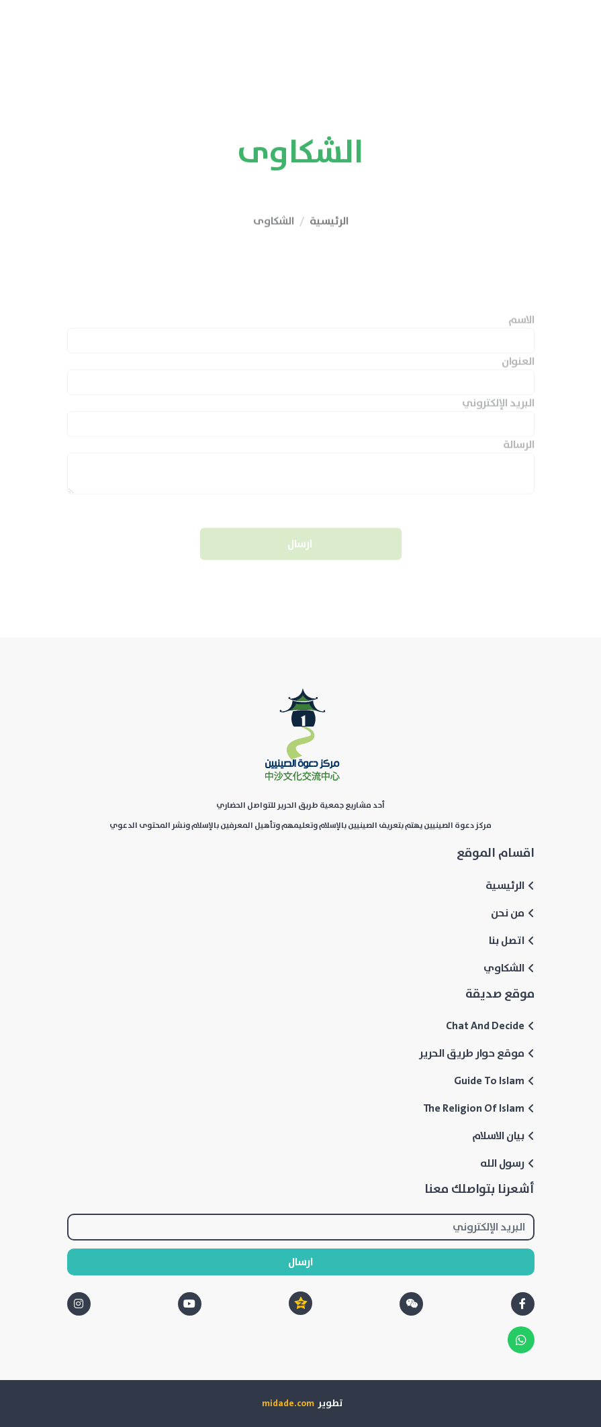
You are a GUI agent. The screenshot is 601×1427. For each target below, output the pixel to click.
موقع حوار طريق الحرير (477, 1053)
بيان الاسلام (503, 1136)
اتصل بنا (512, 941)
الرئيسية (329, 243)
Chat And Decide (490, 1026)
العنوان (518, 380)
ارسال (300, 563)
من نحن (513, 913)
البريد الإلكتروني (498, 422)
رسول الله (507, 1163)
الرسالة (519, 464)
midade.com (288, 1403)
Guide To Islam (494, 1081)
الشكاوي (509, 968)
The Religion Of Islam (479, 1108)
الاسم (521, 339)
